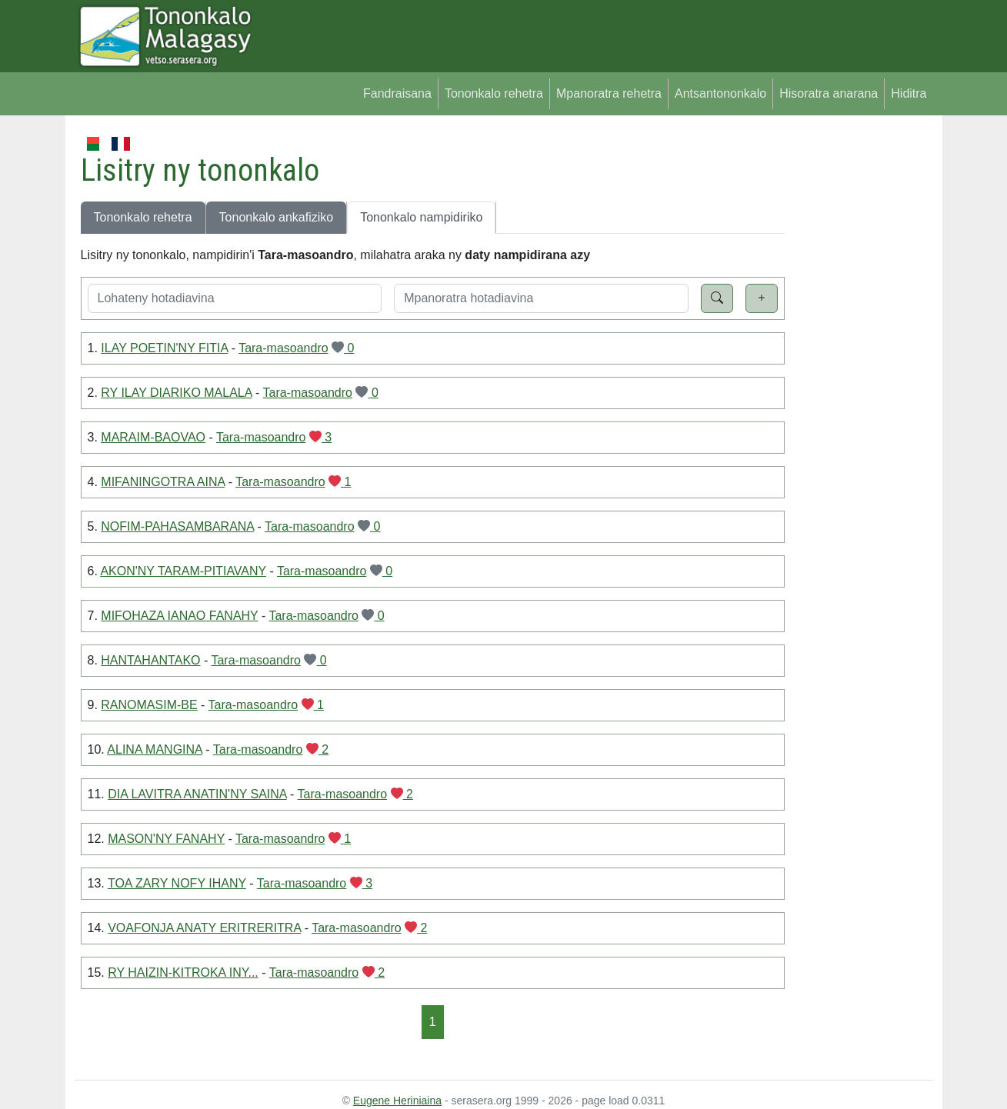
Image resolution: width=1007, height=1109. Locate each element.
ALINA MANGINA (154, 749)
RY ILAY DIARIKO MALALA (176, 392)
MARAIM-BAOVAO (153, 437)
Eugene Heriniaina (397, 1100)
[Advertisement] (859, 364)
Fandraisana (397, 93)
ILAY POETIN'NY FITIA (164, 348)
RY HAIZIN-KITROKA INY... (183, 972)
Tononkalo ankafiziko (276, 217)
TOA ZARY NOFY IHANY (177, 883)
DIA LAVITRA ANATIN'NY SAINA (197, 794)
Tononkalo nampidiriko (421, 217)
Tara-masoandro (283, 348)
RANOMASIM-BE (149, 704)
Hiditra (908, 93)
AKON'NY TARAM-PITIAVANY (183, 571)
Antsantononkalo (720, 93)
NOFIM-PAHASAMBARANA (177, 526)
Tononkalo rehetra (494, 93)
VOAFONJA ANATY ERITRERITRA (204, 927)
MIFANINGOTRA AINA (163, 481)
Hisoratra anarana (828, 93)
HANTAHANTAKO (150, 660)
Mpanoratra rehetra (609, 93)
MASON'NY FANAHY (166, 838)
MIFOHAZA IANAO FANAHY (179, 615)
